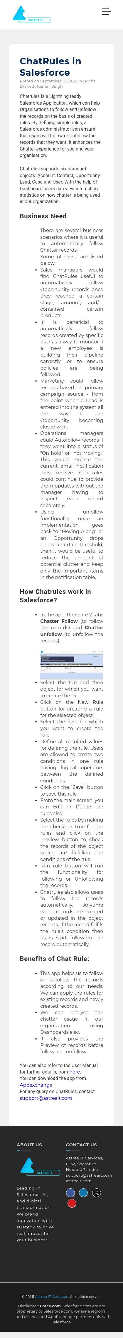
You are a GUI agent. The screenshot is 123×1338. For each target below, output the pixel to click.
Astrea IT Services (51, 1296)
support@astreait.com (46, 1098)
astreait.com (79, 1180)
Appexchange (36, 1085)
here (74, 1072)
